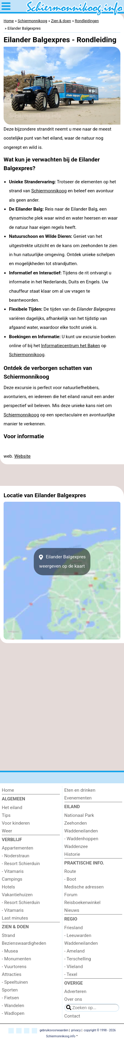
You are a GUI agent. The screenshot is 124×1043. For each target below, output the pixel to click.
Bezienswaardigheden (24, 943)
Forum (71, 894)
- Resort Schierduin (21, 863)
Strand (8, 935)
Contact (72, 1016)
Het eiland (12, 807)
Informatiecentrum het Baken (70, 345)
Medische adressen (84, 887)
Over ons (73, 999)
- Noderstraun (15, 855)
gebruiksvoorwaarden (54, 1030)
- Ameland (74, 951)
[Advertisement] (62, 475)
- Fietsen (10, 997)
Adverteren (75, 991)
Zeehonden (75, 823)
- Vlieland (73, 966)
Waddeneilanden (81, 831)
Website (22, 456)
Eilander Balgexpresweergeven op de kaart (62, 561)
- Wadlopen (13, 1013)
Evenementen (78, 798)
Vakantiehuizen (17, 894)
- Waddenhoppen (81, 838)
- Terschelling (77, 959)
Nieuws (71, 910)
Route (70, 871)
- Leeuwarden (77, 935)
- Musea (10, 951)
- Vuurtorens (14, 966)
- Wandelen (13, 1005)
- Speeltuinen (15, 982)
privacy (76, 1030)
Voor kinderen (16, 823)
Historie (72, 854)
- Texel (70, 974)
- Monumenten (16, 959)
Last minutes (15, 918)
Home (8, 790)
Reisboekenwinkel (82, 902)
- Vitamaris (13, 871)
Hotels (8, 887)
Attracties (11, 974)
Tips (6, 815)
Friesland (73, 927)
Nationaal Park (79, 815)
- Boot (70, 879)
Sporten (10, 990)
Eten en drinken (80, 790)
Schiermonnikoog (48, 191)
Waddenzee (76, 846)
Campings (12, 879)
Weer (7, 831)
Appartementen (17, 848)
